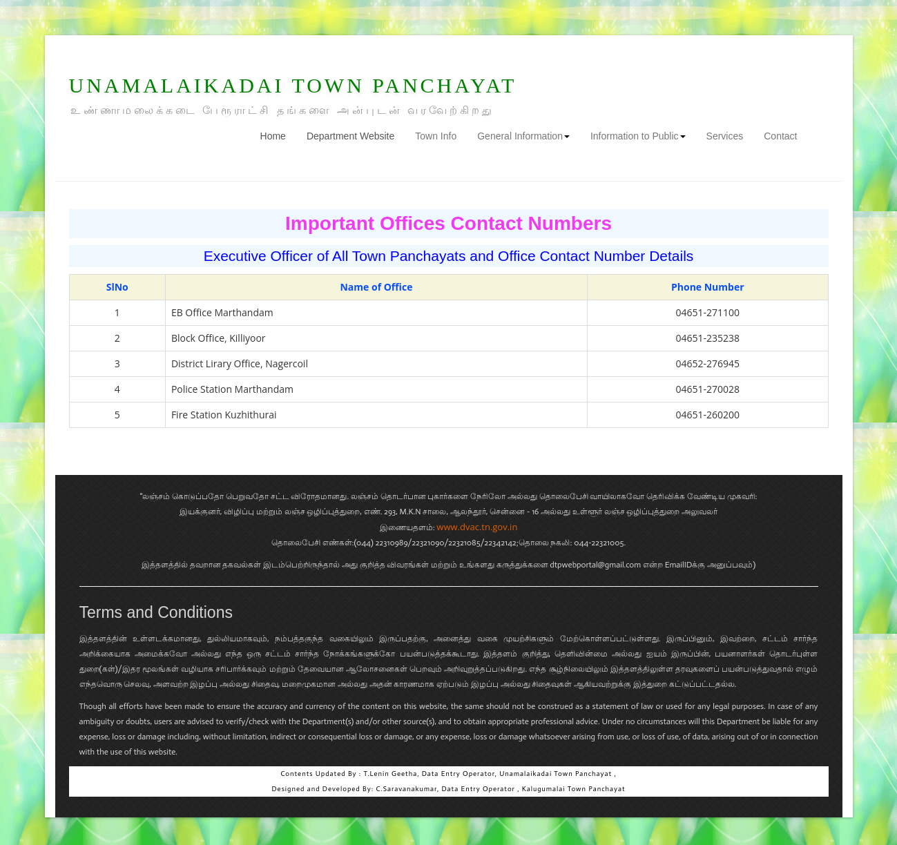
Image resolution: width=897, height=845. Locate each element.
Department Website (350, 136)
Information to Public (638, 136)
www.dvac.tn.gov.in (476, 527)
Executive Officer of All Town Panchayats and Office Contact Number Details (449, 256)
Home (278, 135)
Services (725, 136)
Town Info (435, 136)
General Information (523, 136)
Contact (780, 136)
